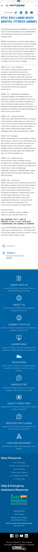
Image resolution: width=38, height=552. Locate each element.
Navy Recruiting (19, 469)
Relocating (19, 362)
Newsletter (19, 384)
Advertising (19, 344)
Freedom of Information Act (19, 466)
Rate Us (9, 258)
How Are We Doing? (19, 442)
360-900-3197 (19, 526)
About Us (19, 304)
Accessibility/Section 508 (19, 476)
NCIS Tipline (19, 514)
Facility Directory (19, 403)
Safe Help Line (19, 511)
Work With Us (19, 284)
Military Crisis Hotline (19, 517)
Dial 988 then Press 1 (19, 520)
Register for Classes (19, 423)
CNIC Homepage (19, 462)
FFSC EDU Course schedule (19, 228)
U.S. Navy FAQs (19, 479)
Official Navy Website (19, 472)
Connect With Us (19, 324)
